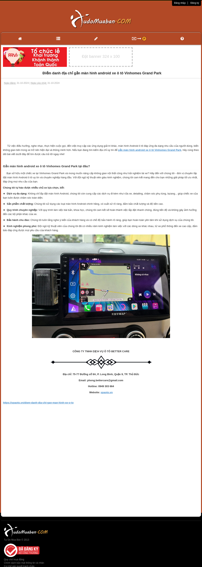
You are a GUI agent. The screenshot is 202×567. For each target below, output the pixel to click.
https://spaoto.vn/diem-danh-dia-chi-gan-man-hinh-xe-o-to (38, 402)
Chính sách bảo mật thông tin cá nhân (24, 562)
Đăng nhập (180, 3)
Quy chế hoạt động (14, 559)
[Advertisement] (101, 114)
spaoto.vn (107, 392)
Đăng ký (194, 3)
